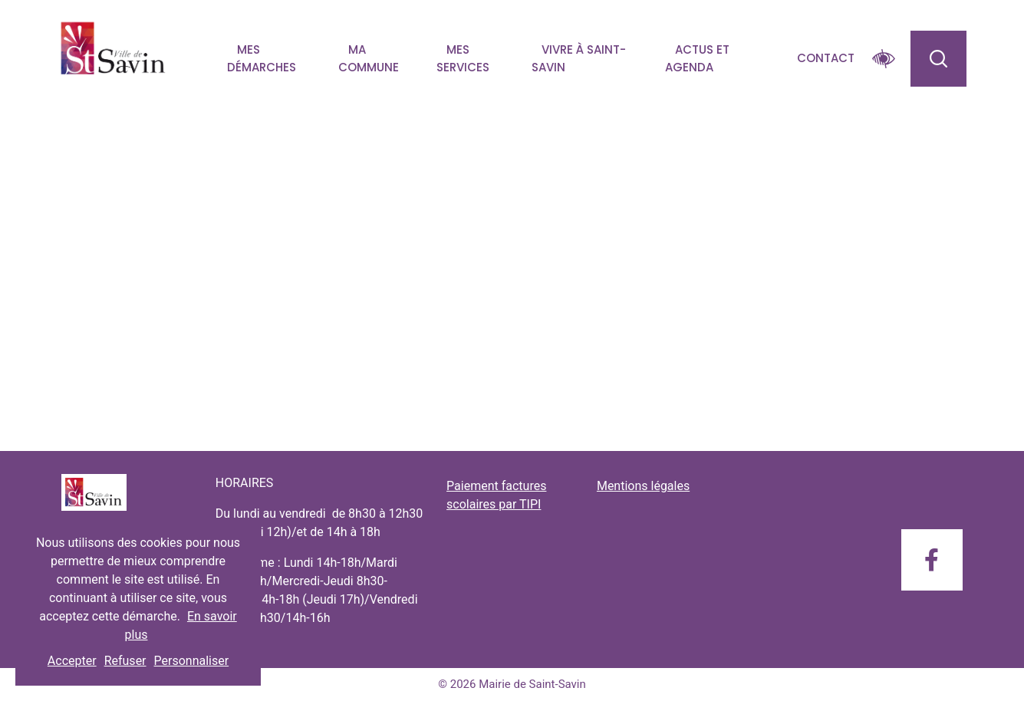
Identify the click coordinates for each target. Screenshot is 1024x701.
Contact (825, 58)
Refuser (125, 660)
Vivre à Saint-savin (579, 58)
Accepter (72, 660)
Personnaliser (191, 660)
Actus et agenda (697, 58)
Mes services (462, 58)
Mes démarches (261, 58)
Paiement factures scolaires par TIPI (496, 495)
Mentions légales (643, 486)
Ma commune (368, 58)
